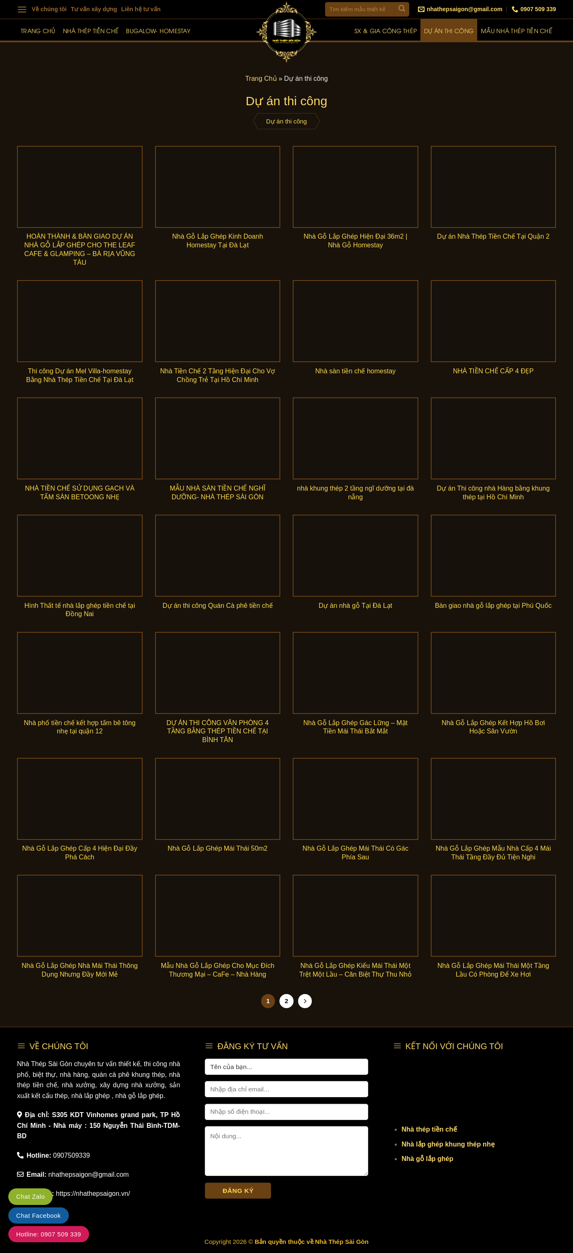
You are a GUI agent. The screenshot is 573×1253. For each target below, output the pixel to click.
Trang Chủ (261, 78)
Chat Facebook (38, 1215)
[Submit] (402, 9)
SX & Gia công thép (385, 30)
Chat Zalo (30, 1196)
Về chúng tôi (49, 9)
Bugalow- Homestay (158, 30)
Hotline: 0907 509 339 (48, 1234)
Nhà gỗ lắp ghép (427, 1158)
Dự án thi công (448, 30)
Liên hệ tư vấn (140, 9)
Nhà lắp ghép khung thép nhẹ (447, 1144)
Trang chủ (38, 30)
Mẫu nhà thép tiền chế (516, 30)
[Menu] (22, 9)
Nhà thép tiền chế (91, 30)
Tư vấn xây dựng (94, 9)
